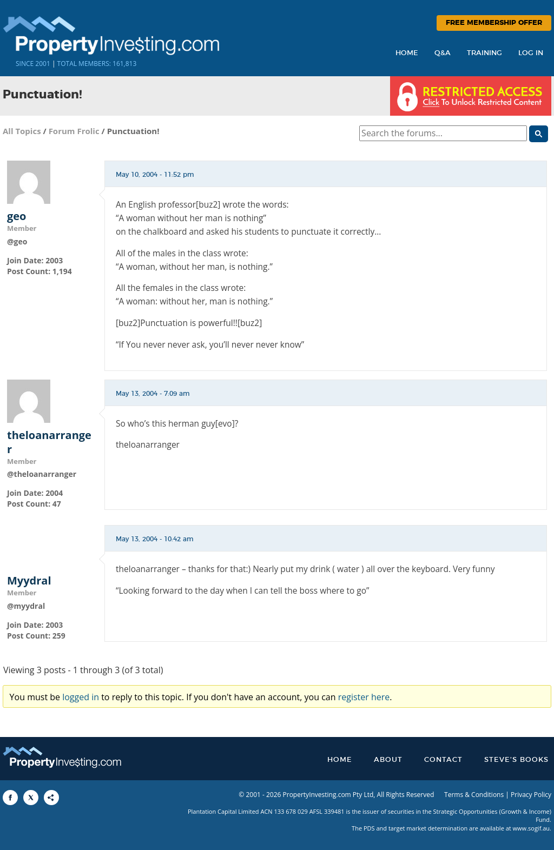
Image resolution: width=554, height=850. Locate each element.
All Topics (22, 130)
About (388, 759)
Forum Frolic (74, 130)
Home (406, 53)
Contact (443, 759)
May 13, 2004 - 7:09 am (153, 393)
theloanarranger (49, 442)
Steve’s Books (516, 759)
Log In (530, 53)
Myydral (29, 581)
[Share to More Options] (51, 797)
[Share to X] (30, 797)
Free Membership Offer (494, 22)
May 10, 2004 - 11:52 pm (155, 174)
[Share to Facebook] (10, 797)
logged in (80, 697)
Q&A (442, 53)
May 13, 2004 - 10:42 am (155, 539)
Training (484, 53)
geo (17, 216)
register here (364, 697)
